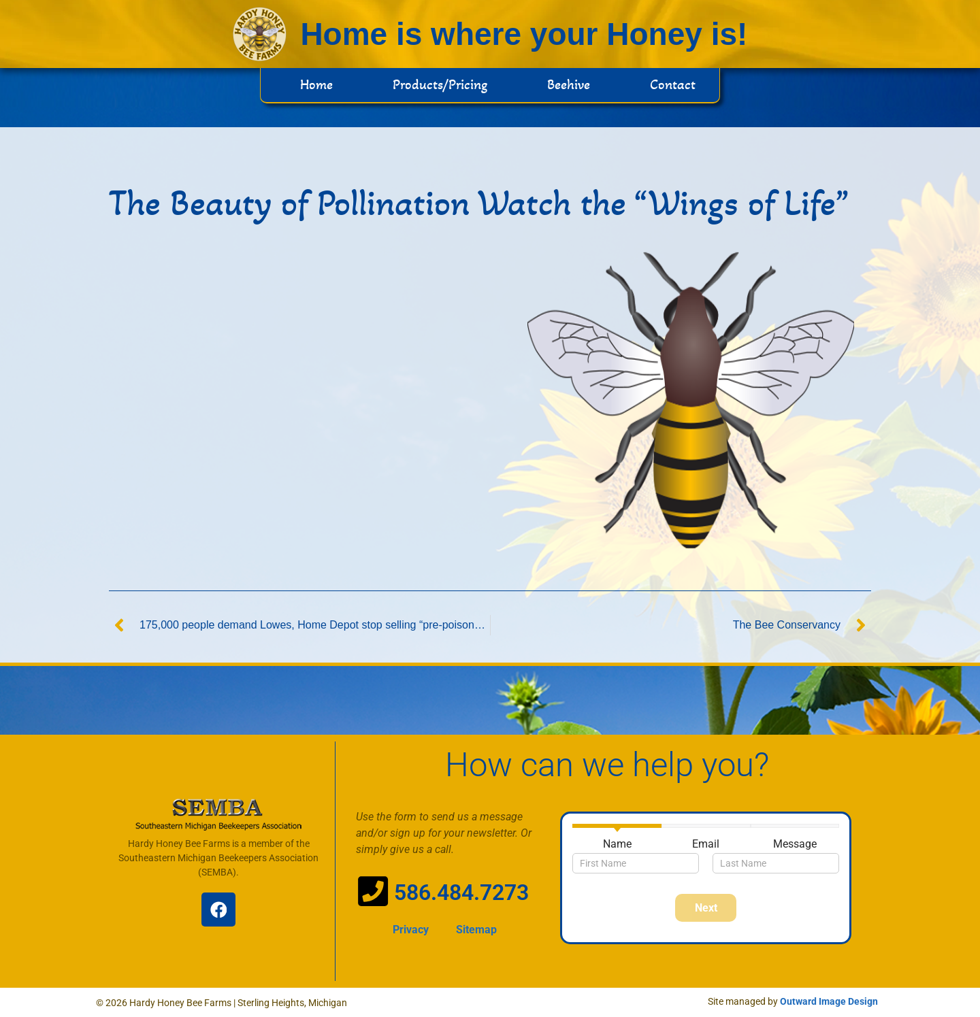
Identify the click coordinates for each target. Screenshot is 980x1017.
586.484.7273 (461, 892)
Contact (673, 84)
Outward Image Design (829, 1001)
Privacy (411, 929)
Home (316, 84)
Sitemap (476, 929)
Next (706, 907)
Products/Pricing (440, 84)
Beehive (568, 84)
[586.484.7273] (373, 891)
